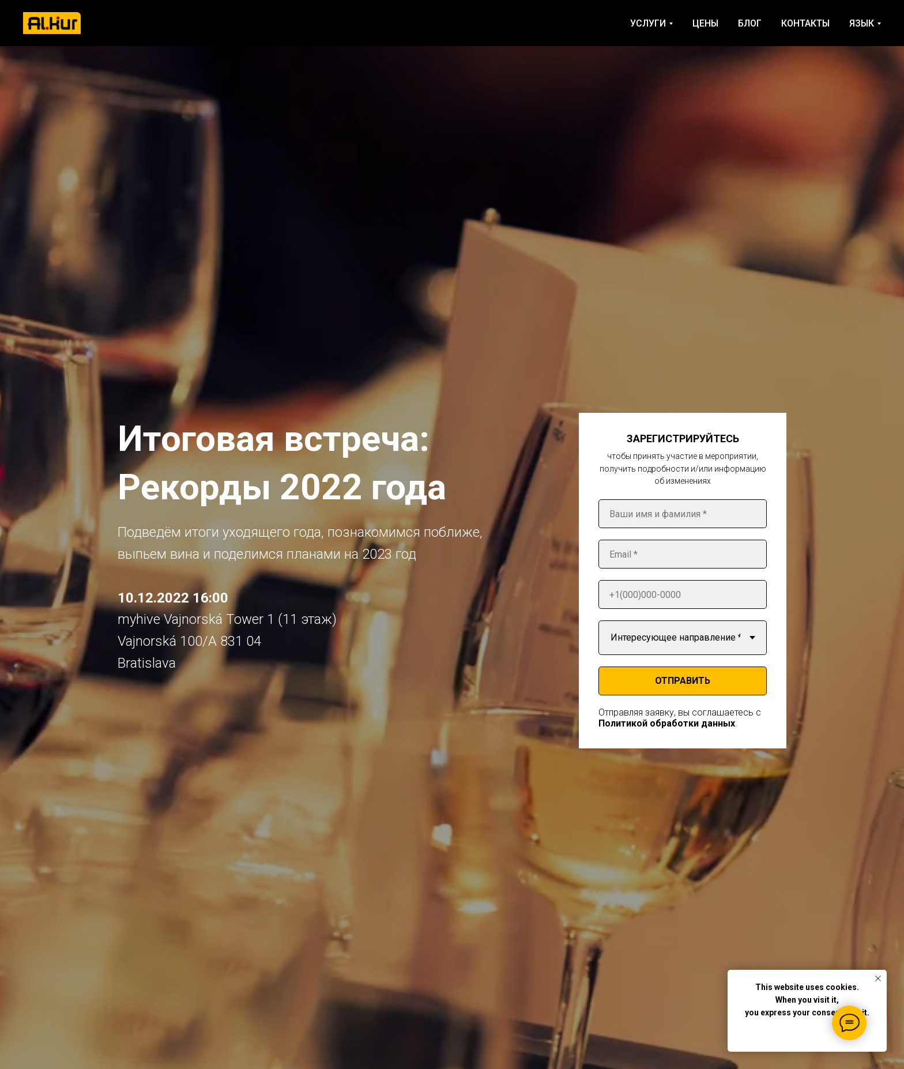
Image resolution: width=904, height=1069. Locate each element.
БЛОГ (750, 23)
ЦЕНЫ (705, 23)
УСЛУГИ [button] (648, 23)
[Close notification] (878, 978)
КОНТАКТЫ (805, 23)
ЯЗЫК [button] (861, 23)
